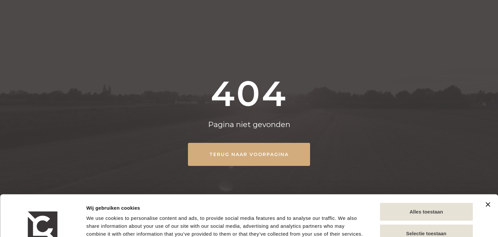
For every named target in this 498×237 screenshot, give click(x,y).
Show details (101, 224)
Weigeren (426, 213)
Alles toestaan (426, 170)
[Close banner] (487, 163)
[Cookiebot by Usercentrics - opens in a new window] (42, 224)
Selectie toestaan (426, 192)
